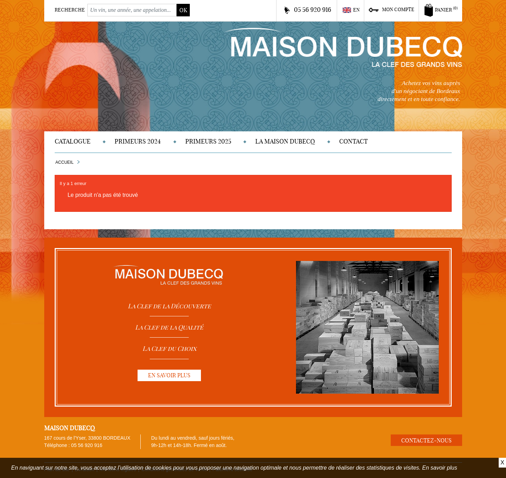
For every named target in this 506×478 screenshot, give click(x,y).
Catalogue (73, 141)
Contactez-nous (426, 440)
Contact (353, 141)
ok (183, 10)
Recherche (70, 10)
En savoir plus (439, 468)
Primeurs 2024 (138, 141)
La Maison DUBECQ (285, 141)
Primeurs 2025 (208, 141)
